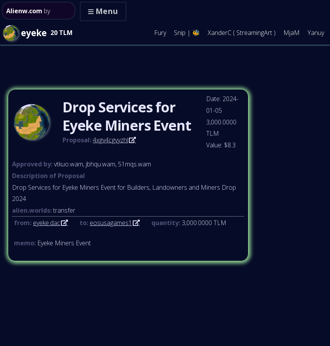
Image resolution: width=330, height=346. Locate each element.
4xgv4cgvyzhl (110, 140)
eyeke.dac (46, 222)
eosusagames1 (111, 222)
